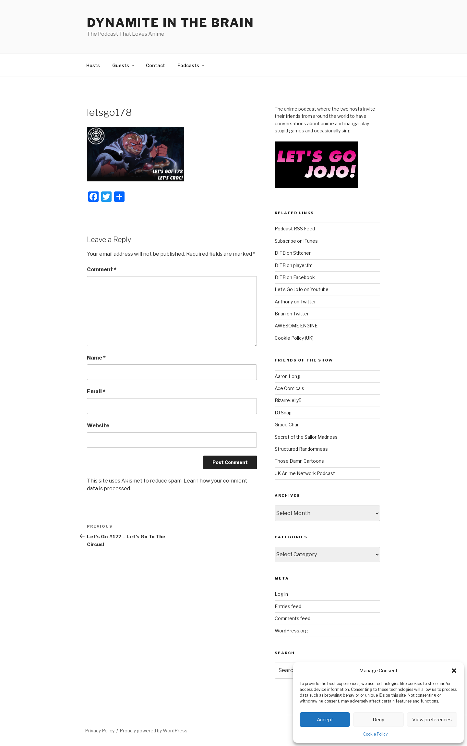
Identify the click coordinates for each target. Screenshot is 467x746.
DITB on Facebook (295, 277)
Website (98, 425)
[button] (454, 670)
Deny (378, 720)
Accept (325, 720)
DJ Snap (283, 412)
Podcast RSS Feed (295, 228)
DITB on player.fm (294, 265)
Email (96, 391)
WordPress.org (291, 630)
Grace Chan (287, 424)
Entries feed (288, 606)
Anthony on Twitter (295, 301)
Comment (101, 269)
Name (96, 358)
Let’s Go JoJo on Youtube (302, 289)
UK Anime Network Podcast (305, 473)
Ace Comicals (289, 388)
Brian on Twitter (292, 313)
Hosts (93, 65)
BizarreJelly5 (288, 400)
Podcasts (191, 65)
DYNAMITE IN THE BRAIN (170, 23)
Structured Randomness (301, 449)
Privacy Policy (99, 730)
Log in (281, 594)
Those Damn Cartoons (299, 461)
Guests (123, 65)
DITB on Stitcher (293, 253)
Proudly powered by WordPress (153, 730)
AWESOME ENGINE (296, 325)
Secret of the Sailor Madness (306, 437)
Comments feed (292, 618)
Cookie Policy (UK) (294, 338)
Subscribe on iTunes (296, 241)
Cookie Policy (375, 734)
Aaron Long (287, 376)
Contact (155, 65)
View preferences (432, 720)
